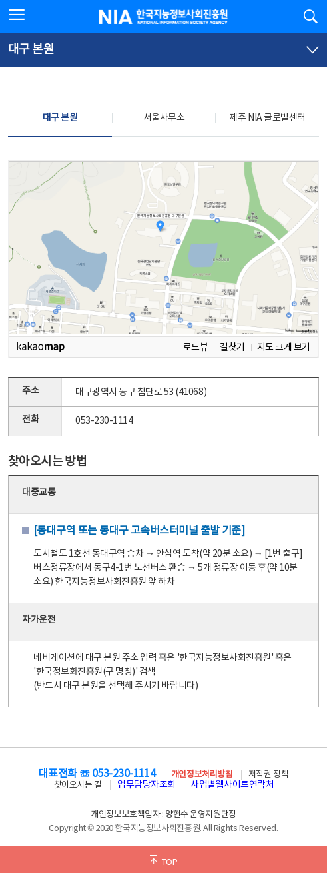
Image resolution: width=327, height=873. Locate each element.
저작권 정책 (268, 774)
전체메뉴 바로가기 (0, 0)
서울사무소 (164, 118)
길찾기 (232, 347)
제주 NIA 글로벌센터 (267, 118)
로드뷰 (195, 347)
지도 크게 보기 (283, 347)
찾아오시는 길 (78, 785)
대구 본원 (60, 118)
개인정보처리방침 (201, 774)
